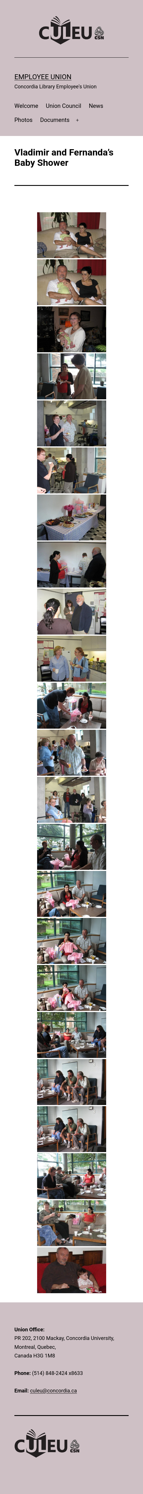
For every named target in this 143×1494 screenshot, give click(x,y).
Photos (23, 119)
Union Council (63, 105)
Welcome (26, 105)
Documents (55, 119)
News (96, 105)
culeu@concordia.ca (53, 1391)
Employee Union (42, 77)
